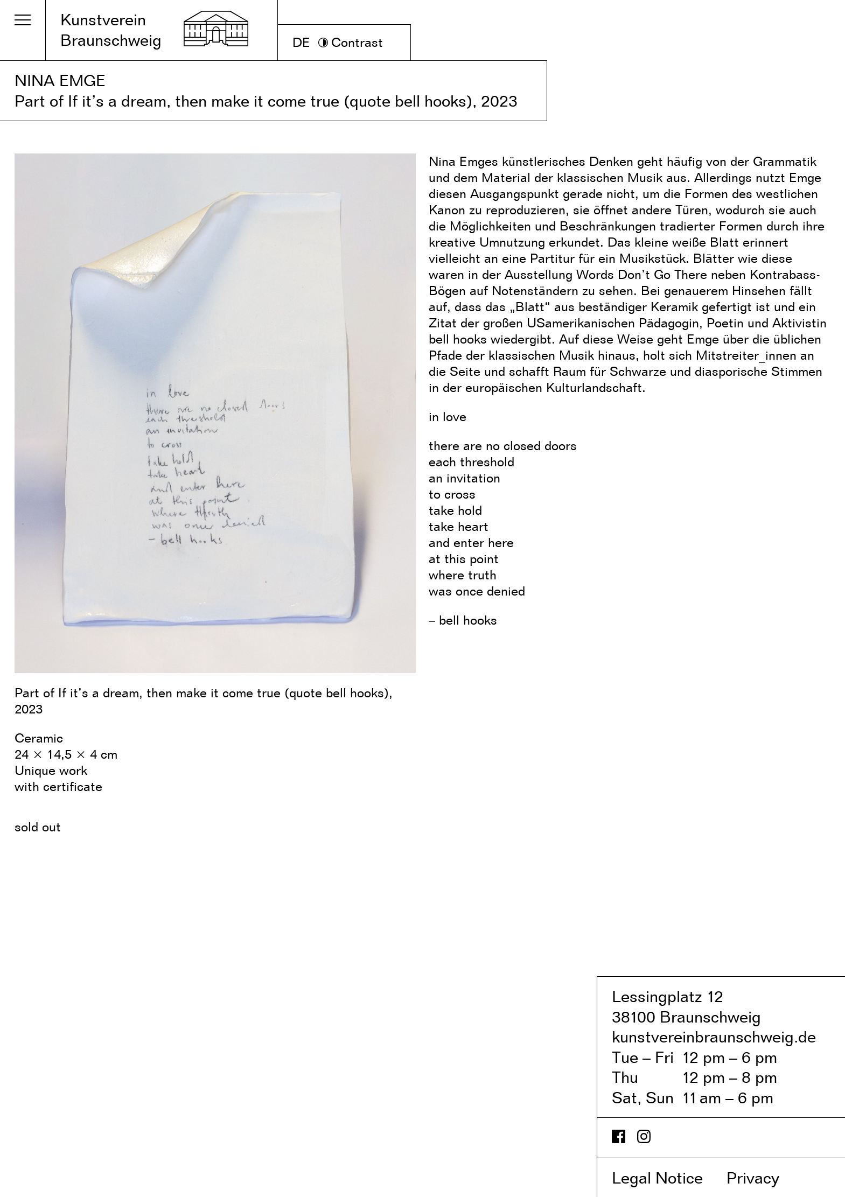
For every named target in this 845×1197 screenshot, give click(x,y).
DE (301, 42)
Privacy (764, 1177)
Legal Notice (667, 1177)
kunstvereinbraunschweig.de (714, 1036)
